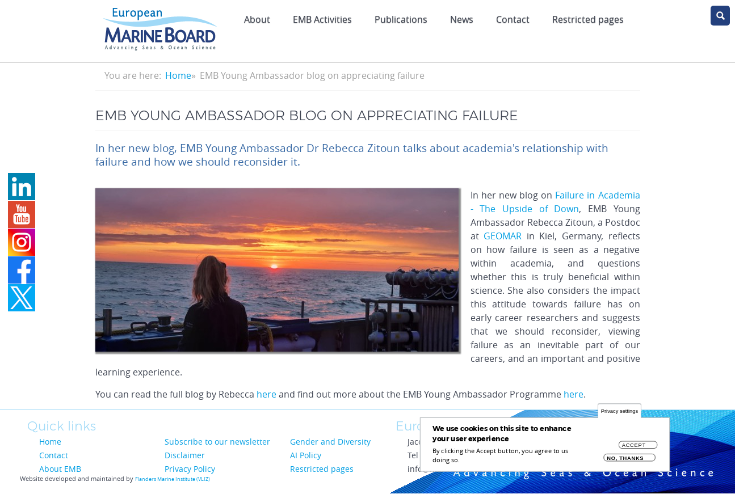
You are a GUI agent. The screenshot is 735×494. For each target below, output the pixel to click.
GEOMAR (503, 236)
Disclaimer (185, 455)
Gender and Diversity (330, 441)
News (461, 19)
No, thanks (625, 462)
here (266, 394)
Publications (401, 19)
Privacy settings (619, 415)
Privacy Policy (190, 468)
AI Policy (305, 455)
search (720, 16)
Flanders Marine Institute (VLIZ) (172, 479)
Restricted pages (588, 19)
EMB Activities (322, 19)
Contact (513, 19)
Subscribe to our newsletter (217, 441)
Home (178, 75)
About (257, 19)
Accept (634, 449)
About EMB (60, 468)
